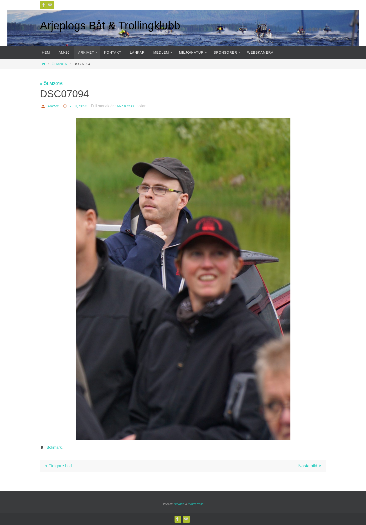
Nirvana (179, 504)
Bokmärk (54, 447)
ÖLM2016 (59, 64)
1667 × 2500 (126, 106)
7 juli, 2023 (79, 106)
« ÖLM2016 (51, 83)
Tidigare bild (57, 465)
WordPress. (196, 504)
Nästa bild (310, 465)
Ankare (53, 106)
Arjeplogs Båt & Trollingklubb (110, 25)
